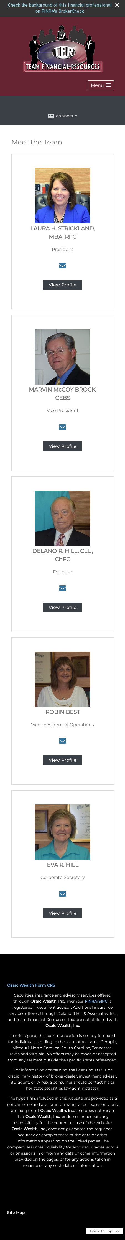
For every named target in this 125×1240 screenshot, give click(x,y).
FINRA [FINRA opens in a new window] (91, 1001)
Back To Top (104, 1231)
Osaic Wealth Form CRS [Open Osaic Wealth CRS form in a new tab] (31, 985)
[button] (101, 85)
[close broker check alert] (117, 5)
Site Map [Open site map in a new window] (16, 1212)
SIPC (103, 1001)
